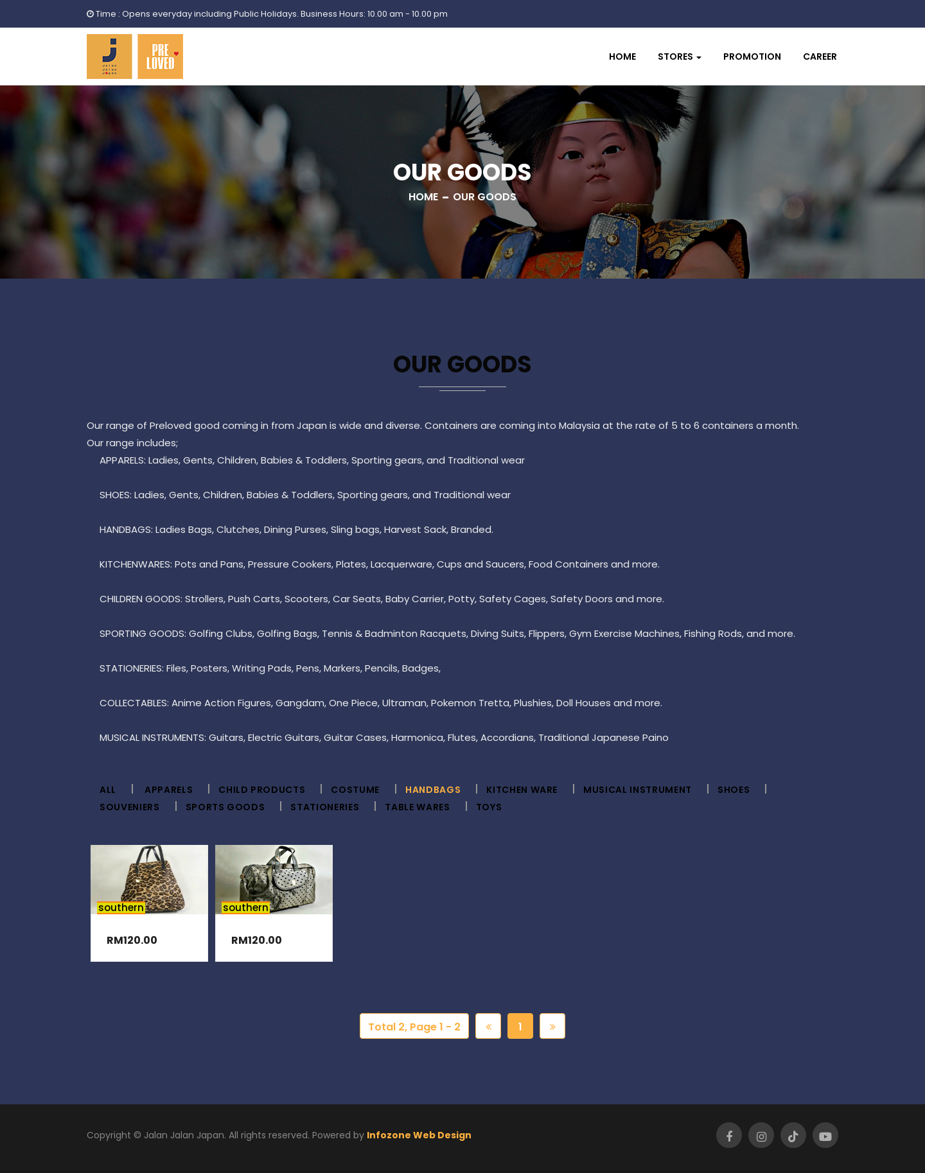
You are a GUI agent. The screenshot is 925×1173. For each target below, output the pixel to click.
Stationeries (324, 807)
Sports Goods (225, 807)
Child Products (261, 789)
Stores (675, 56)
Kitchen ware (522, 789)
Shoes (734, 789)
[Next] (552, 1026)
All (108, 789)
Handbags (433, 789)
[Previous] (488, 1026)
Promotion (752, 56)
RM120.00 (132, 940)
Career (820, 56)
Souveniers (130, 807)
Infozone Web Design (419, 1135)
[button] (679, 56)
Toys (489, 807)
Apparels (169, 789)
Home (622, 56)
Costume (355, 789)
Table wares (417, 807)
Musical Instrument (637, 789)
